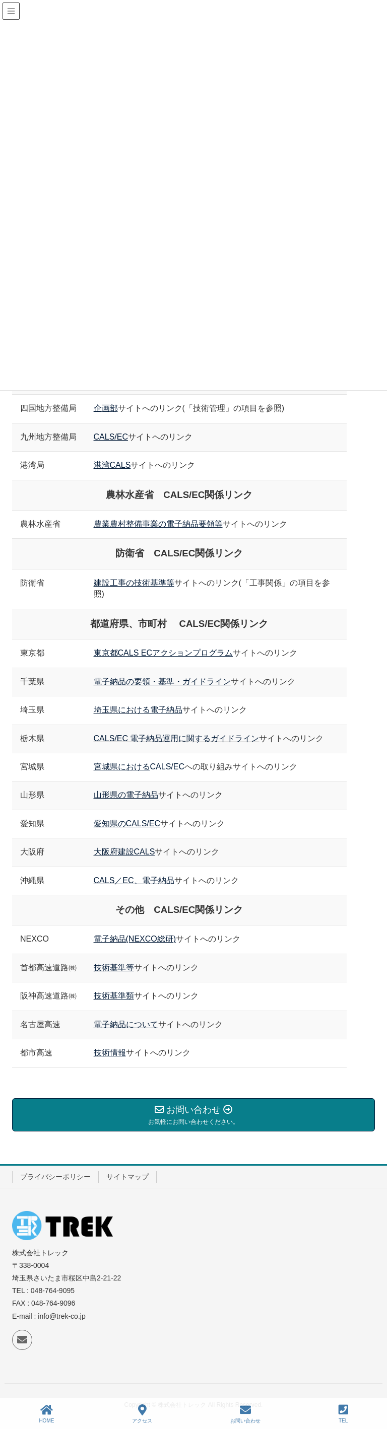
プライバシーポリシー (55, 1177)
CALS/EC (167, 766)
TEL (343, 1413)
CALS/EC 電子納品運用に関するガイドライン (177, 738)
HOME (46, 1413)
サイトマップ (127, 1177)
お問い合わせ (245, 1413)
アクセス (142, 1413)
